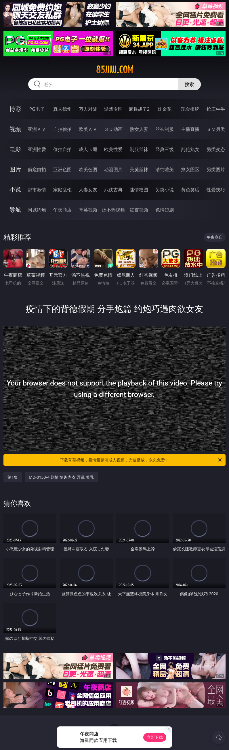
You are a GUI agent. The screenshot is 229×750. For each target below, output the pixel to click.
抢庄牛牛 (216, 109)
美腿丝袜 (139, 169)
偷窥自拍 (37, 169)
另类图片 (216, 169)
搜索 (189, 84)
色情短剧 (164, 210)
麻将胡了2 (139, 109)
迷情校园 (139, 189)
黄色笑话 (190, 189)
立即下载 (155, 737)
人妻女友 (88, 189)
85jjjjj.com (114, 69)
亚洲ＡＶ (37, 129)
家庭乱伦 (62, 189)
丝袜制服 (164, 129)
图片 (15, 169)
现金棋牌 (190, 109)
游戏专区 (113, 109)
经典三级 (164, 149)
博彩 (15, 109)
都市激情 (37, 189)
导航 (15, 209)
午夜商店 (62, 210)
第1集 (12, 477)
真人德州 (62, 109)
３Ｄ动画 (113, 129)
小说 (15, 189)
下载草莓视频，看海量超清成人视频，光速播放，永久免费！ (141, 460)
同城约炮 (37, 210)
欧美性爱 (113, 149)
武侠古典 (113, 189)
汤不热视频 (113, 210)
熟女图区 (190, 169)
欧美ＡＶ (88, 129)
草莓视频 (88, 210)
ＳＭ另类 (216, 129)
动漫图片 (113, 169)
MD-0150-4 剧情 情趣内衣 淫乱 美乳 (61, 477)
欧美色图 (88, 169)
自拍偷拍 (62, 129)
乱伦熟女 (190, 149)
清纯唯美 (164, 169)
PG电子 (36, 109)
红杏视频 (139, 210)
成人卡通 (88, 149)
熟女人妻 (139, 129)
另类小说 (164, 189)
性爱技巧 (216, 189)
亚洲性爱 (37, 149)
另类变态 (216, 149)
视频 (15, 129)
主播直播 (190, 129)
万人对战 (88, 109)
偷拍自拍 (62, 149)
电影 (15, 149)
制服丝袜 (139, 149)
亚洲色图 (62, 169)
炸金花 (164, 109)
